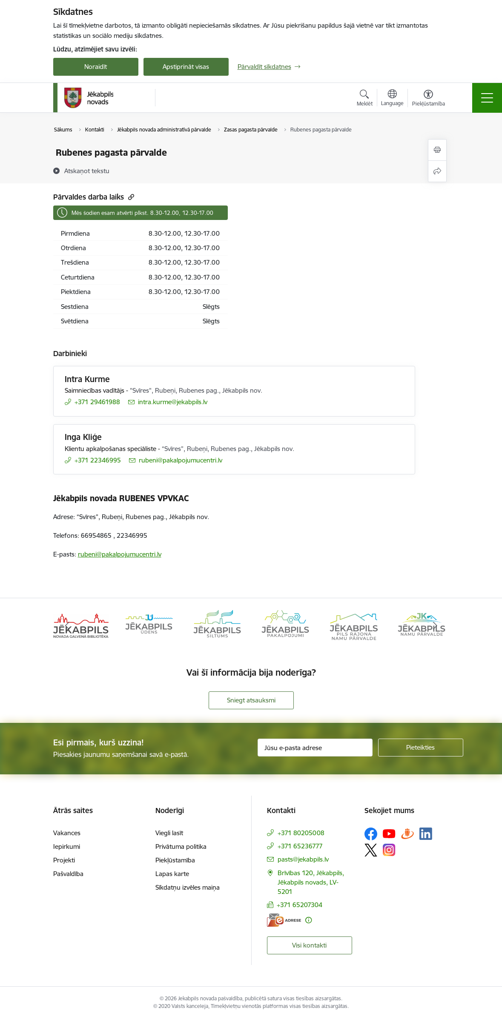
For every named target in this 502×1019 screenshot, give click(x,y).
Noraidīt (95, 67)
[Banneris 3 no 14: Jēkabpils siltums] (217, 625)
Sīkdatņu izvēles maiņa (187, 887)
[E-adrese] (284, 920)
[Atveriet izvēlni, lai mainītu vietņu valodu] (392, 98)
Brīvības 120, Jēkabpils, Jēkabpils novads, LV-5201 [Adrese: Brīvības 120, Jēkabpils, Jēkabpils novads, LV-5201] (311, 882)
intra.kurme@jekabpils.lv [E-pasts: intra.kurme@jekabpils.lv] (172, 402)
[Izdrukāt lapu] (437, 150)
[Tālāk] (435, 626)
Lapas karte (172, 874)
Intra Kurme (87, 379)
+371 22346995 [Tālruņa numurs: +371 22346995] (98, 460)
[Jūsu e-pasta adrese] (315, 747)
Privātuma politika (181, 846)
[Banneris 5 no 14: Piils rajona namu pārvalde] (353, 625)
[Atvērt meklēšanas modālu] (365, 99)
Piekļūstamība (175, 860)
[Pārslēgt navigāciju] (487, 98)
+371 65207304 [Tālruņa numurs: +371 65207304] (299, 905)
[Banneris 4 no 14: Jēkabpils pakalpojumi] (285, 625)
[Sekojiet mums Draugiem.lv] (407, 833)
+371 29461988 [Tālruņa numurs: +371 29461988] (97, 402)
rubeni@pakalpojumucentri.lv (119, 554)
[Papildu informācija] (308, 920)
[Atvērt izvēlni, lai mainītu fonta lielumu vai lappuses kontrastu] (428, 99)
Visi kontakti (309, 945)
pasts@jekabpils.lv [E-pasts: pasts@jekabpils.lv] (303, 859)
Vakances (66, 833)
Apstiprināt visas (186, 67)
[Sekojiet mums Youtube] (389, 833)
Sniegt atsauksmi (251, 700)
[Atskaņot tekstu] (86, 171)
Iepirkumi (66, 846)
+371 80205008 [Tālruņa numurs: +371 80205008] (301, 833)
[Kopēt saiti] (130, 196)
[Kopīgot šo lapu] (437, 171)
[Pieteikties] (420, 747)
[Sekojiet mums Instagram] (389, 850)
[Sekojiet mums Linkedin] (425, 834)
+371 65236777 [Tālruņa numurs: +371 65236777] (300, 846)
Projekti (64, 860)
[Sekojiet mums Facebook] (370, 834)
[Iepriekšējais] (67, 626)
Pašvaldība (68, 874)
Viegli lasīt (169, 833)
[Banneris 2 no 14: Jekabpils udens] (149, 625)
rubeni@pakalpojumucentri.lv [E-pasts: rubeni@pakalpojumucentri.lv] (180, 460)
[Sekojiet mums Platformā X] (370, 850)
